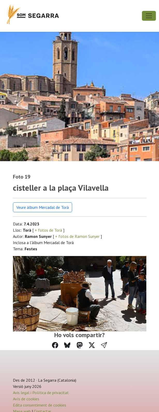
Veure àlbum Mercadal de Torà (42, 207)
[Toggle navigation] (149, 16)
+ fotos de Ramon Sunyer (77, 236)
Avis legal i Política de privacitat (41, 392)
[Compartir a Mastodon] (80, 345)
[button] (104, 345)
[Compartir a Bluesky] (67, 345)
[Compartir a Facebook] (55, 345)
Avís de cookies (26, 398)
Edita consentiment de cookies (39, 405)
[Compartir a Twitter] (92, 345)
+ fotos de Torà (48, 230)
